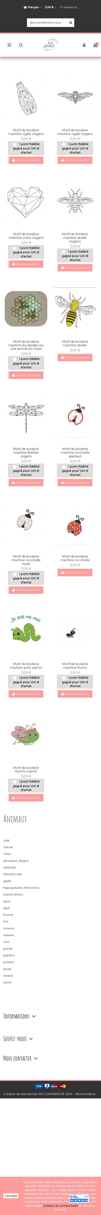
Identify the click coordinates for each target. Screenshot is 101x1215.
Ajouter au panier (26, 160)
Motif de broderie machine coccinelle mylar (26, 560)
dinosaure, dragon (16, 860)
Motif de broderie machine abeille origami (75, 237)
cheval (8, 847)
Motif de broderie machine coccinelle (75, 558)
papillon (8, 955)
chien (7, 853)
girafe (7, 881)
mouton (8, 928)
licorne (8, 914)
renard (8, 975)
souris (7, 982)
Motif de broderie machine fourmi (75, 666)
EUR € (50, 7)
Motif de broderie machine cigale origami (26, 132)
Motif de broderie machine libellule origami (26, 452)
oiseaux (8, 935)
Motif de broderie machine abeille (75, 343)
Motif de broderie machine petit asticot (26, 666)
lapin (6, 908)
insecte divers (13, 894)
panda (7, 948)
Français (32, 7)
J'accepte (11, 1196)
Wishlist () (68, 7)
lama (6, 901)
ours (6, 941)
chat (6, 840)
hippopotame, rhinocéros (21, 887)
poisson (8, 962)
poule (7, 969)
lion (5, 921)
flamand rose (12, 874)
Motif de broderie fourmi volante (26, 769)
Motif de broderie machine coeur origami (26, 236)
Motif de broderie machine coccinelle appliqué (75, 452)
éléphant (9, 867)
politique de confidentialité (61, 1205)
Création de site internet (20, 1094)
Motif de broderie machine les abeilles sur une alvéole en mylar (26, 345)
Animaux (15, 819)
